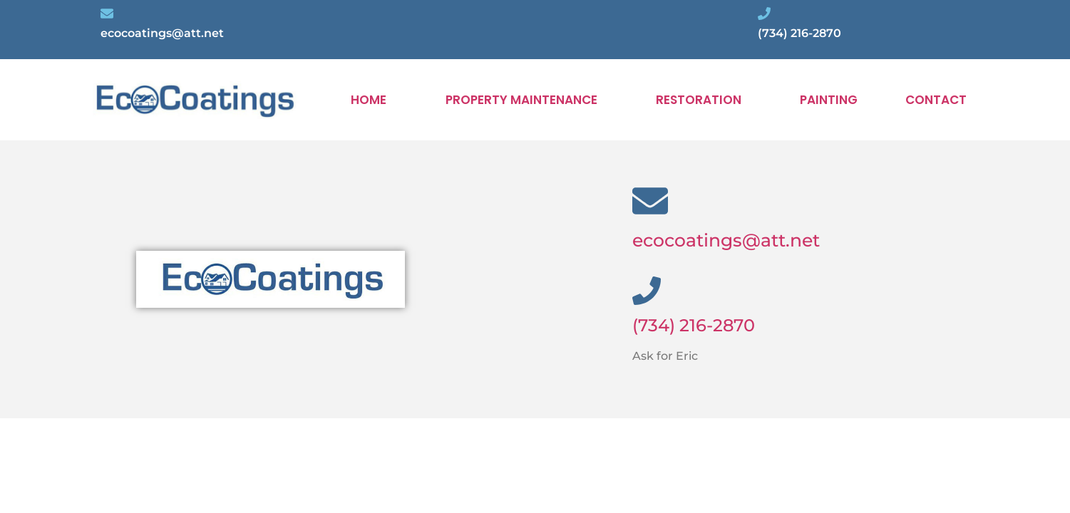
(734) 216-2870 (693, 325)
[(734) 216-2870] (646, 290)
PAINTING (829, 99)
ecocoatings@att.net (726, 240)
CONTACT (936, 99)
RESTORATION (698, 99)
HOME (368, 99)
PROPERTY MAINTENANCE (521, 99)
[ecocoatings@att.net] (650, 201)
